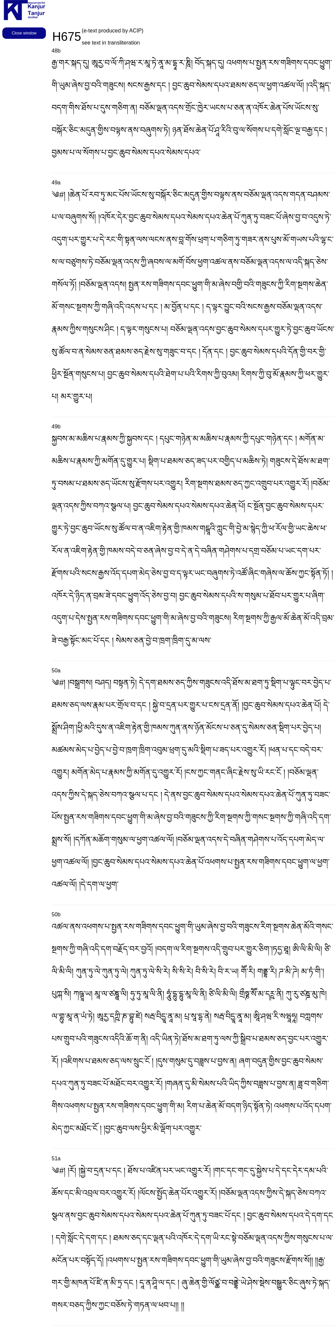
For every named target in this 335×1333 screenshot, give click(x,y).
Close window (24, 33)
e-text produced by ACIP (112, 30)
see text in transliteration (111, 43)
